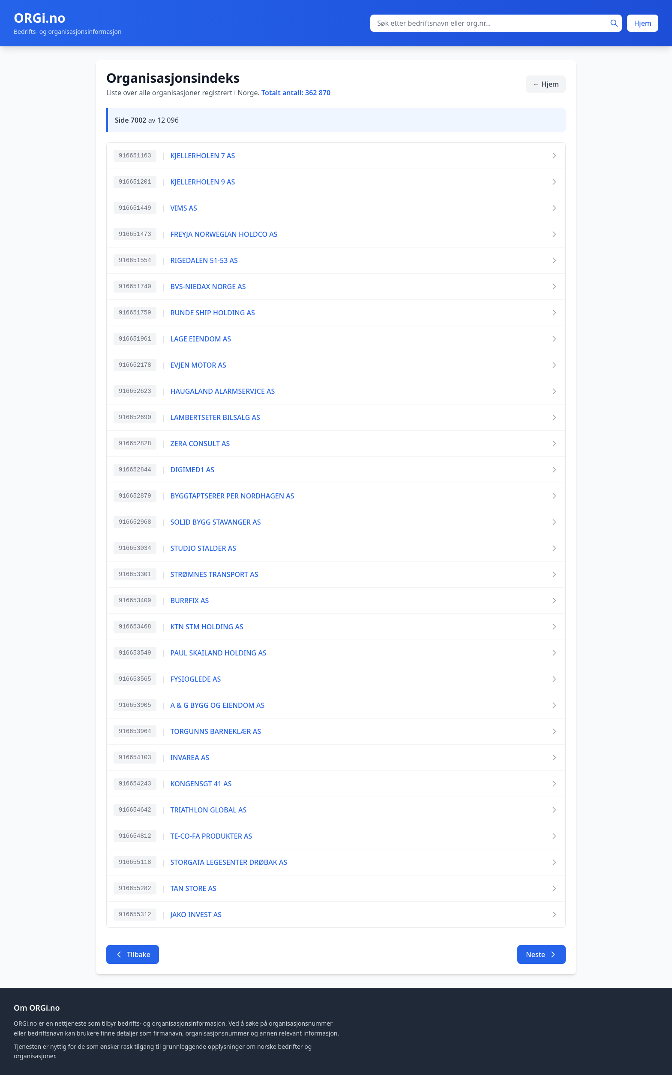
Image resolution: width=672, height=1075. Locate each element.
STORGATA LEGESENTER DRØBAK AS (228, 862)
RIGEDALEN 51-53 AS (203, 260)
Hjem (642, 23)
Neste (541, 954)
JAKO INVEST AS (196, 914)
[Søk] (614, 23)
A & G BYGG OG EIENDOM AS (217, 705)
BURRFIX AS (189, 600)
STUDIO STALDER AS (203, 548)
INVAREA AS (189, 757)
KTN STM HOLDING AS (206, 626)
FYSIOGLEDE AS (195, 679)
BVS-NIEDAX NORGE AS (208, 286)
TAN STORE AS (193, 888)
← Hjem (546, 84)
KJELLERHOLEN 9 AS (202, 182)
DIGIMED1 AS (192, 469)
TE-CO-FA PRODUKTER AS (211, 836)
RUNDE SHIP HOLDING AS (212, 312)
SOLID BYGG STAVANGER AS (215, 522)
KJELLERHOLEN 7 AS (202, 155)
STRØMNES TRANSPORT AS (214, 574)
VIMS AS (183, 208)
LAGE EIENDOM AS (200, 339)
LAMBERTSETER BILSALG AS (215, 417)
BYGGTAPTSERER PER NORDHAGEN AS (232, 496)
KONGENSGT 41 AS (200, 783)
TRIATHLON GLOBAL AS (208, 810)
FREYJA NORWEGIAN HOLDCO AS (223, 234)
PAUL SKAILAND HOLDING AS (218, 653)
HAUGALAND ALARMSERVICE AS (222, 391)
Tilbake (132, 954)
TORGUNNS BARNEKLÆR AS (215, 731)
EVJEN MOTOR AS (198, 365)
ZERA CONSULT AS (200, 443)
